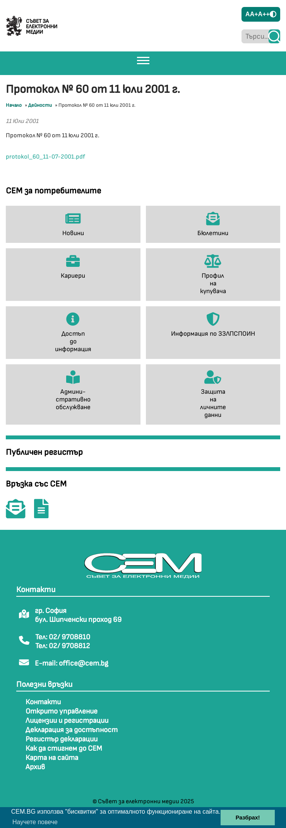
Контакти (43, 702)
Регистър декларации (62, 739)
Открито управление (62, 711)
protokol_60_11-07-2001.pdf (45, 156)
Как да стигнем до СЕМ (64, 748)
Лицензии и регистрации (67, 720)
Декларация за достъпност (72, 730)
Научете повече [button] (35, 822)
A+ (254, 14)
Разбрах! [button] (248, 817)
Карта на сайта (52, 757)
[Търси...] (255, 36)
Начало (14, 105)
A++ (264, 14)
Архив (35, 767)
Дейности (40, 105)
